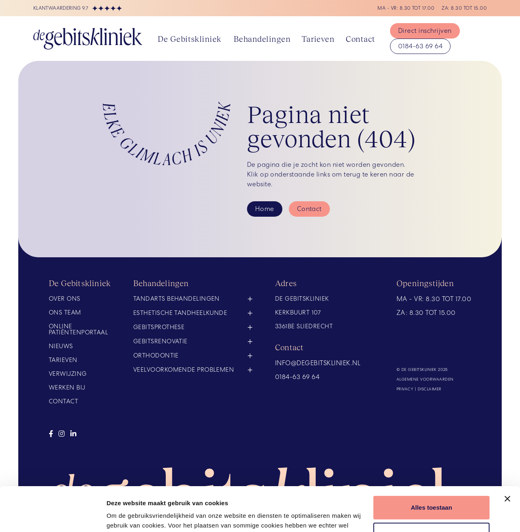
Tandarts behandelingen (176, 299)
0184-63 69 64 (420, 46)
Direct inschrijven (425, 30)
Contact (360, 38)
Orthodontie (156, 355)
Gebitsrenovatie (160, 341)
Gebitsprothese (158, 327)
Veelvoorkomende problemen (183, 370)
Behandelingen (262, 38)
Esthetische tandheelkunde (180, 313)
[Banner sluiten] (507, 457)
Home (264, 209)
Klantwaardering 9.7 (77, 8)
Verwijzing (68, 374)
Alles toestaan (431, 466)
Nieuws (61, 346)
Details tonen (125, 516)
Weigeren (431, 492)
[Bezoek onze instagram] (61, 433)
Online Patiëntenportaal (78, 329)
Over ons (64, 299)
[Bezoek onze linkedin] (73, 433)
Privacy (404, 389)
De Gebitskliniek (189, 38)
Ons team (65, 313)
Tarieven (318, 38)
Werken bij (67, 388)
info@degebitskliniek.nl (317, 363)
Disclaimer (430, 389)
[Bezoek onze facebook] (51, 433)
